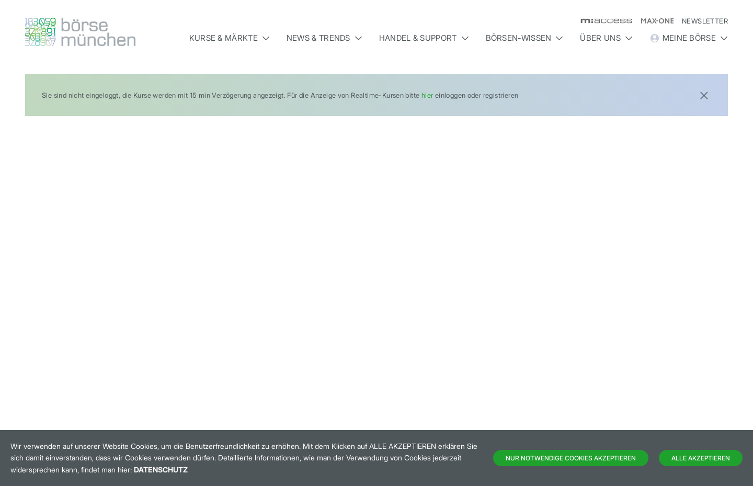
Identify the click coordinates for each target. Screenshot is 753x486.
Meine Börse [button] (688, 38)
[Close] (704, 94)
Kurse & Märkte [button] (229, 38)
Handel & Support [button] (424, 38)
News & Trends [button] (324, 38)
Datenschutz (161, 469)
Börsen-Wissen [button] (525, 38)
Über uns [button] (606, 38)
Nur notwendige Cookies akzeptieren (571, 458)
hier (427, 95)
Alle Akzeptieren (700, 458)
